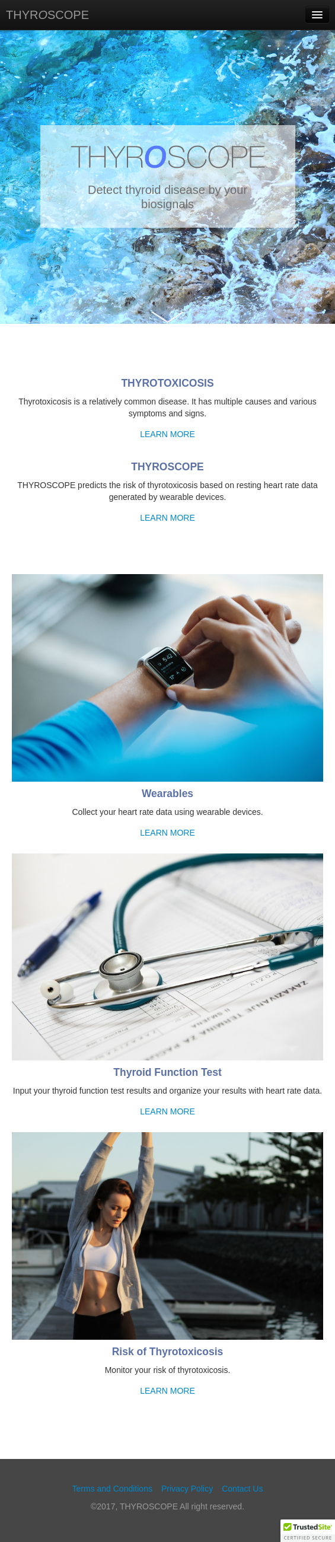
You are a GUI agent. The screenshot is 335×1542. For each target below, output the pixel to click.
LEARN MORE (167, 434)
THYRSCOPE (47, 14)
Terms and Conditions (112, 1488)
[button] (307, 1530)
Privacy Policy (187, 1488)
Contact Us (242, 1488)
